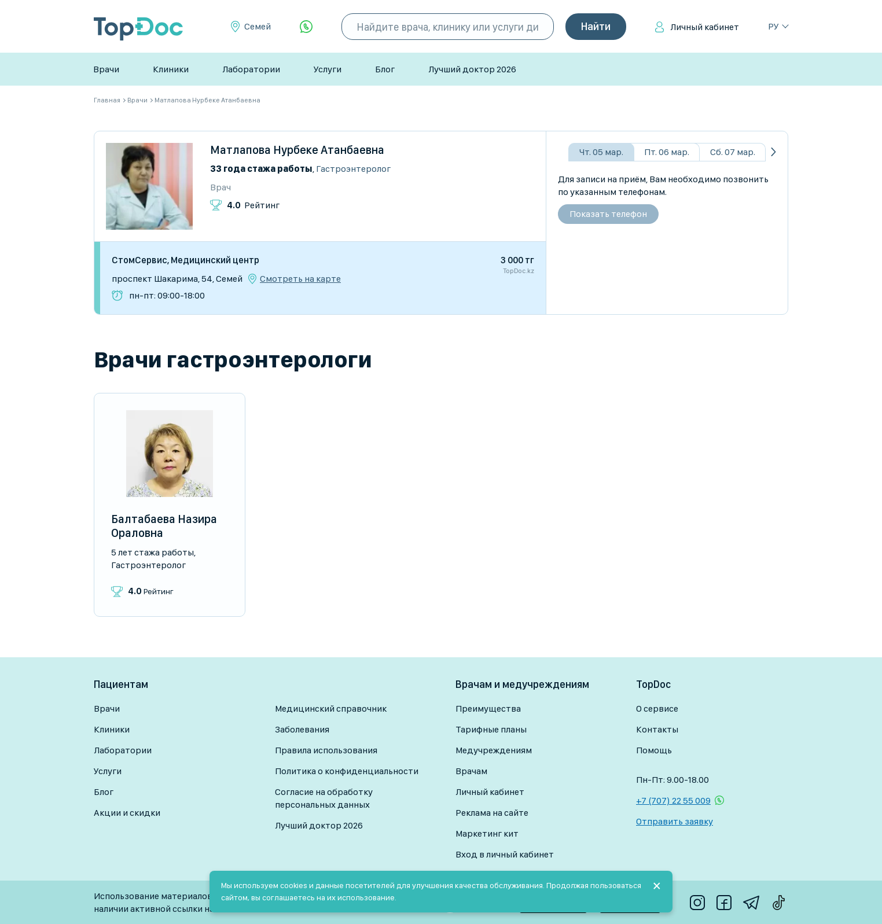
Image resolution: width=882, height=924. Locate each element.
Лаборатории (251, 69)
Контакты (657, 729)
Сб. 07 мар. (732, 151)
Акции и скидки (127, 812)
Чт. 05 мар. (601, 151)
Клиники (171, 69)
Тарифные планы (491, 729)
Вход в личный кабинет (504, 854)
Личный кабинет (704, 26)
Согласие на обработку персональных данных (324, 798)
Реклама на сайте (491, 812)
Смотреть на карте (300, 279)
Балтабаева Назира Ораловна (164, 526)
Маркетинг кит (487, 833)
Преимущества (488, 708)
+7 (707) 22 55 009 (673, 800)
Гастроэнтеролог (353, 168)
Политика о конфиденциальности (346, 770)
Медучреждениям (493, 750)
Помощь (654, 750)
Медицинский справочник (331, 708)
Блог (385, 69)
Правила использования (326, 750)
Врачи (106, 69)
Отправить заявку (674, 821)
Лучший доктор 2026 (472, 69)
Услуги (327, 69)
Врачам (471, 770)
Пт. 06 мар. (666, 151)
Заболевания (302, 729)
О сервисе (657, 708)
